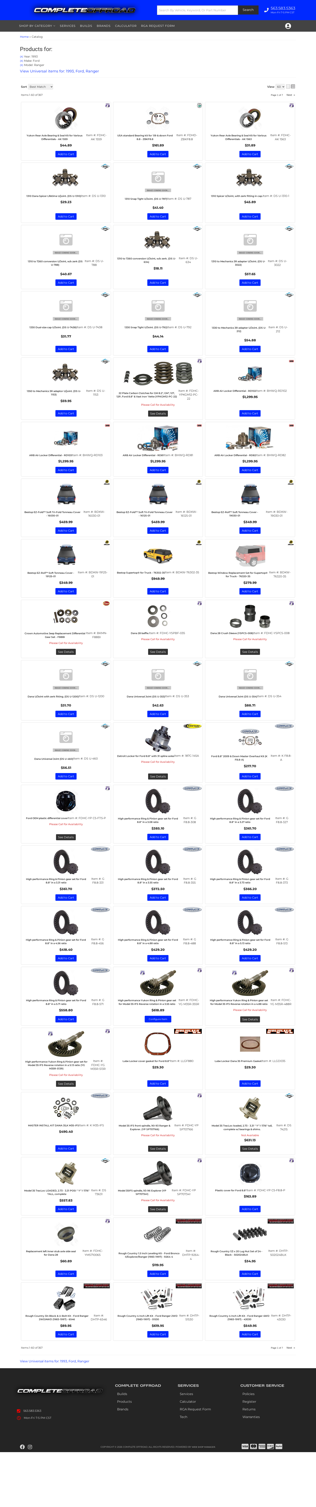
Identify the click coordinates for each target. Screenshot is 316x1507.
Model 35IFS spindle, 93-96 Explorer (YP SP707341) (144, 1242)
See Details (66, 678)
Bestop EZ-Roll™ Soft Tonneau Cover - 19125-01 (53, 593)
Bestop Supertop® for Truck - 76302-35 (143, 593)
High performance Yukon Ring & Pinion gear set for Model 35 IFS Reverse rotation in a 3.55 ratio (149, 1041)
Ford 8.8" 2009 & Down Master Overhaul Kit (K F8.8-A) (241, 789)
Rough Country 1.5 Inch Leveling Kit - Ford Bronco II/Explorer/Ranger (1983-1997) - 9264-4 (150, 1305)
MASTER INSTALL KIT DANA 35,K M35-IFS (54, 1173)
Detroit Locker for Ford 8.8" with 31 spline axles (148, 789)
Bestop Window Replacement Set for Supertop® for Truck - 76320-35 (240, 594)
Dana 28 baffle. (140, 655)
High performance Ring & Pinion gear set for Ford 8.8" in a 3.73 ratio (242, 916)
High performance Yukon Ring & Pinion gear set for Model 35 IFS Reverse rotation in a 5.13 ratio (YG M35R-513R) (58, 1109)
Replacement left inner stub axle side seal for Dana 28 (54, 1303)
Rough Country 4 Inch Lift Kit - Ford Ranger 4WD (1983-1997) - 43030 (241, 1370)
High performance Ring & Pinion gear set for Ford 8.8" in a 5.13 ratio (242, 978)
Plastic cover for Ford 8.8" (231, 1240)
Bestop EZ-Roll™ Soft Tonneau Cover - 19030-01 (237, 532)
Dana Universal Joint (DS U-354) (238, 722)
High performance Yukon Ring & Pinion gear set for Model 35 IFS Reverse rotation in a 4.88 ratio (241, 1041)
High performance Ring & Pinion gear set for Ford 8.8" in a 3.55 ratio (150, 916)
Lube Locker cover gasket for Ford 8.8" (146, 1105)
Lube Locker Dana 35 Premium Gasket (238, 1105)
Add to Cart (66, 549)
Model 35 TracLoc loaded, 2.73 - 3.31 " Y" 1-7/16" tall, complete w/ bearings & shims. (243, 1175)
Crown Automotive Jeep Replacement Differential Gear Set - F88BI (57, 659)
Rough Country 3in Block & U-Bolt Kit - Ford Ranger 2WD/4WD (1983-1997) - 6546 (59, 1370)
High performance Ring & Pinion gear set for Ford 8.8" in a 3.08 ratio (150, 855)
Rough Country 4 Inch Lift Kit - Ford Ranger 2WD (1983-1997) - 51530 (149, 1370)
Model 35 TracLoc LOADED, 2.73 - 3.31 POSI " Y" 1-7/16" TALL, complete (58, 1242)
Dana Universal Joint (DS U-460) (54, 791)
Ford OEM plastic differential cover (49, 855)
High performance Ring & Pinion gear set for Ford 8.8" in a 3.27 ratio (242, 855)
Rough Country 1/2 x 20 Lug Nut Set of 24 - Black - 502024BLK (239, 1303)
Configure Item (158, 1060)
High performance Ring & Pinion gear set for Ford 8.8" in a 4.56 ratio (58, 978)
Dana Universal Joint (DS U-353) (146, 722)
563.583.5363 (32, 1465)
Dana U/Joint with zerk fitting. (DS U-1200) (55, 725)
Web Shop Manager (203, 1502)
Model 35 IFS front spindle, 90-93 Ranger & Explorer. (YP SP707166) (147, 1173)
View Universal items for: (59, 1416)
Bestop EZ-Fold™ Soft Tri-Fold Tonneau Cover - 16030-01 (55, 532)
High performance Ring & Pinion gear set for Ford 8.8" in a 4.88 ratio (150, 978)
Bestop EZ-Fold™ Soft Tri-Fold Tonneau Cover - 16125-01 (147, 532)
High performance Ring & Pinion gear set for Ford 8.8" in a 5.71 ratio (58, 1039)
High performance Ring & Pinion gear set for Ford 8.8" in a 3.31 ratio (58, 916)
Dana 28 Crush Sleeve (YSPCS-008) (234, 657)
